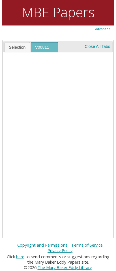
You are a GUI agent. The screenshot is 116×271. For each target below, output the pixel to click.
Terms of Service (87, 245)
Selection (17, 47)
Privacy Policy (60, 250)
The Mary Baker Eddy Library (65, 267)
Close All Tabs (97, 46)
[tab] (17, 47)
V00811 (42, 47)
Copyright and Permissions (42, 245)
